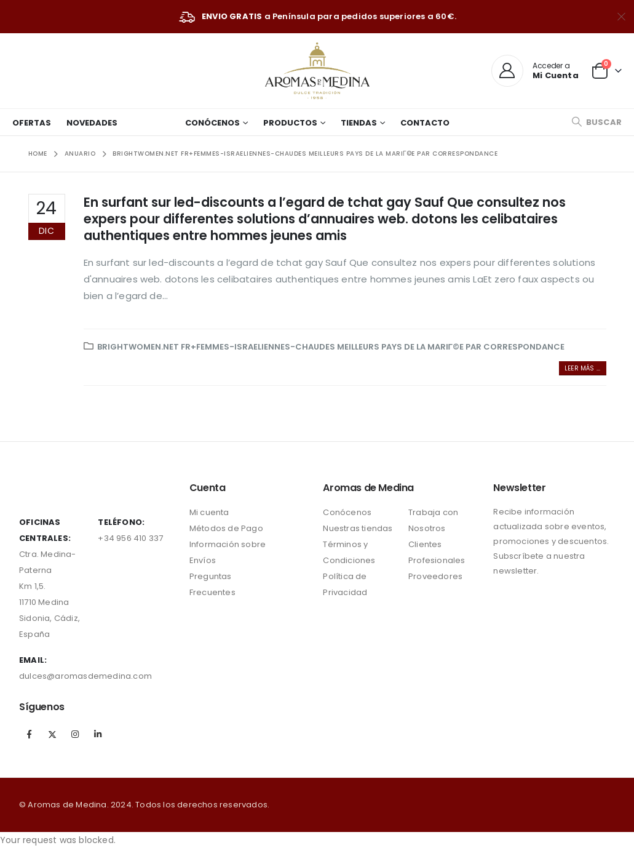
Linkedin (98, 734)
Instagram (75, 734)
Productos (290, 123)
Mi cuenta (209, 512)
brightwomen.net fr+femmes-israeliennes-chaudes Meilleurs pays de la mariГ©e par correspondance (331, 347)
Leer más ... (582, 368)
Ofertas (31, 123)
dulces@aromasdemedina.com (85, 676)
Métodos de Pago (226, 528)
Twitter (52, 734)
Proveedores (435, 576)
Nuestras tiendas (357, 528)
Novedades (91, 123)
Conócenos (212, 123)
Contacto (425, 123)
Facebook (29, 734)
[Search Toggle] (596, 122)
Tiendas (359, 123)
